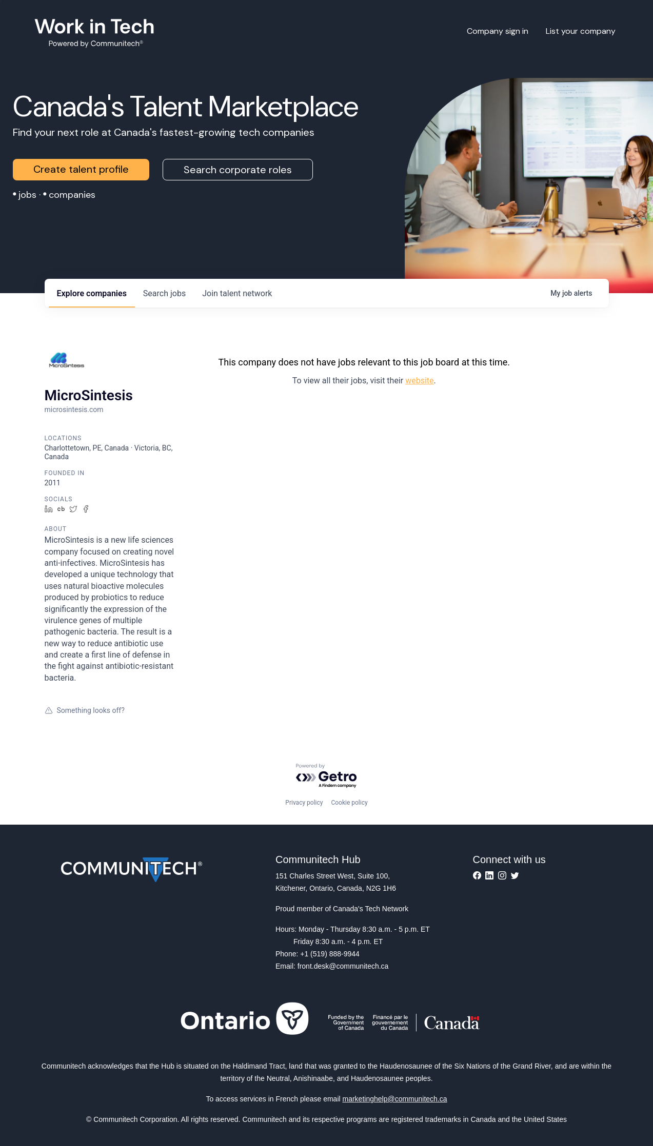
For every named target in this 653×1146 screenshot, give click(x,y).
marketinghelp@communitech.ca (395, 1099)
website (419, 380)
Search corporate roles (238, 169)
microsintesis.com (74, 409)
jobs (164, 293)
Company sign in (497, 31)
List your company (581, 31)
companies (92, 293)
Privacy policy (304, 802)
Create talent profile (81, 169)
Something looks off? (85, 710)
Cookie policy (349, 802)
